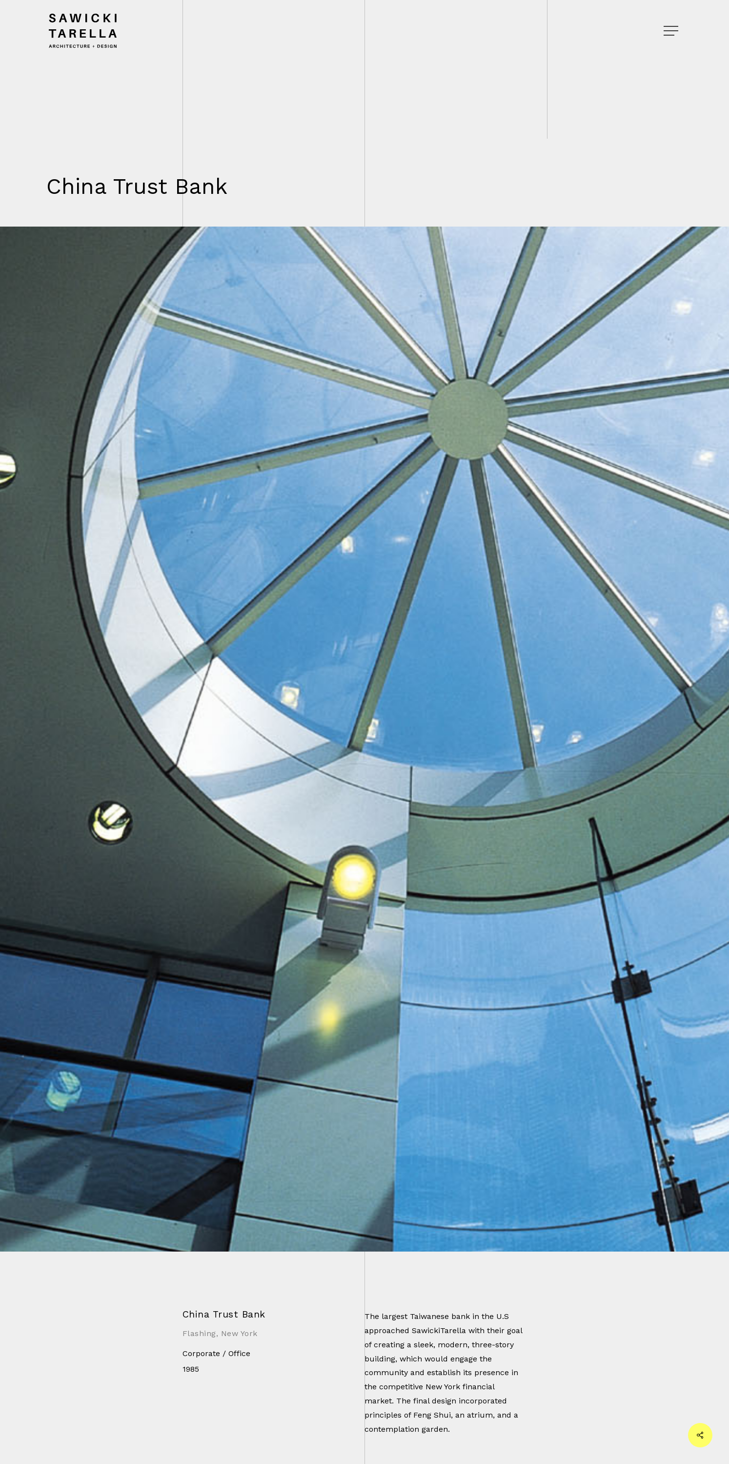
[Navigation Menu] (672, 31)
